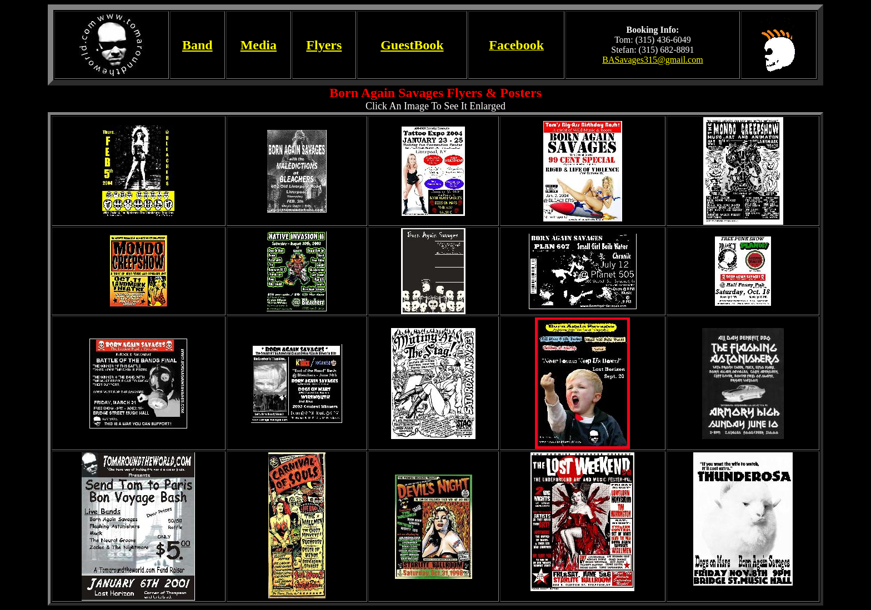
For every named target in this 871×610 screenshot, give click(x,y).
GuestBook (412, 45)
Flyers (324, 45)
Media (259, 45)
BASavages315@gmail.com (652, 59)
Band (197, 45)
